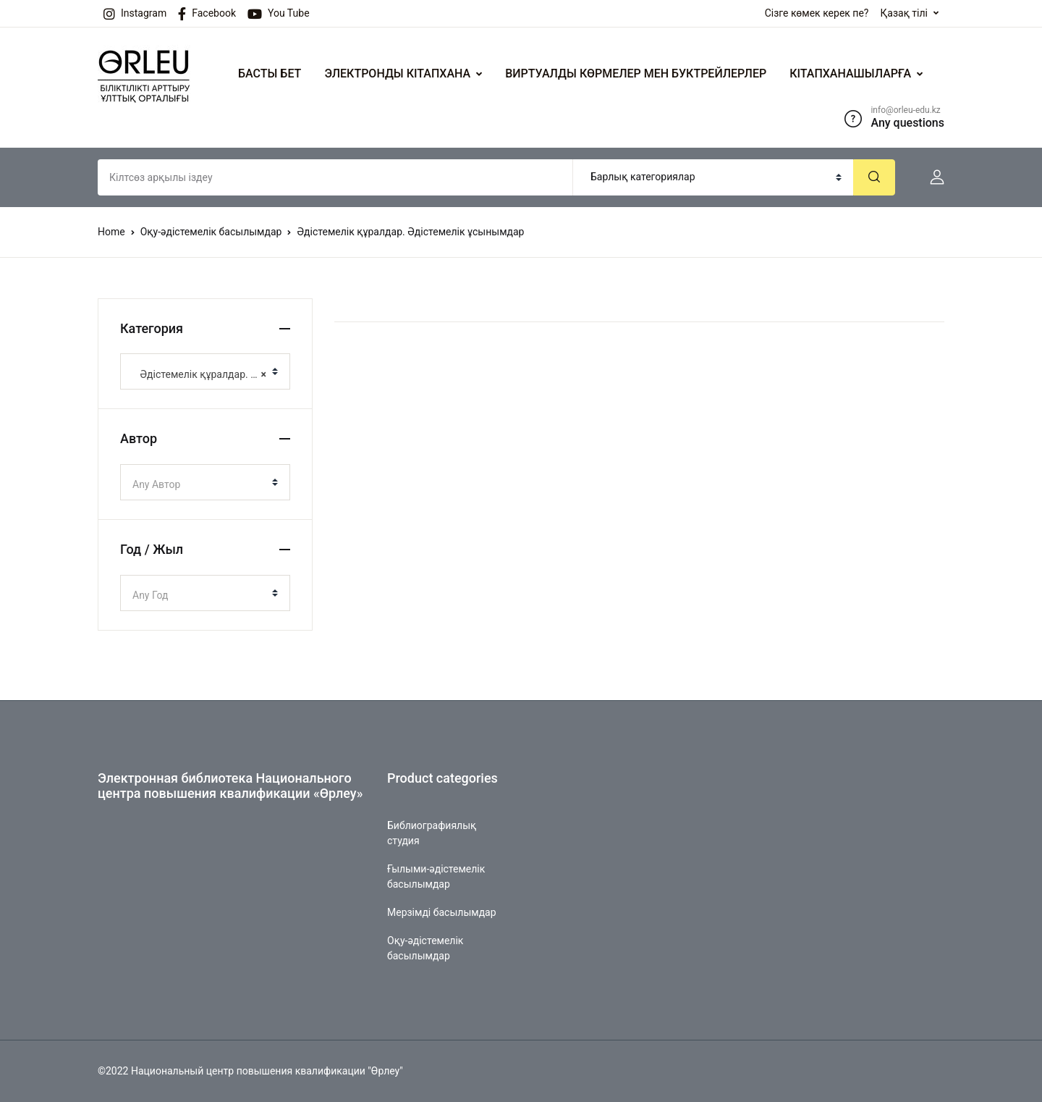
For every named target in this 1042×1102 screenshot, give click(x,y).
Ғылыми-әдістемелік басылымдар (436, 876)
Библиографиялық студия (431, 833)
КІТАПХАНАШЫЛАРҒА (850, 73)
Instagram (134, 13)
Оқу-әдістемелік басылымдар (211, 231)
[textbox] (199, 484)
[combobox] (205, 371)
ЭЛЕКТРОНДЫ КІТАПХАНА (397, 73)
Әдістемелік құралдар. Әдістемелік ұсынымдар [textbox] (199, 374)
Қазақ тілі (904, 13)
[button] (931, 177)
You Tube (278, 13)
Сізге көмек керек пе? (817, 13)
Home (111, 231)
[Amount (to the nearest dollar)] (335, 177)
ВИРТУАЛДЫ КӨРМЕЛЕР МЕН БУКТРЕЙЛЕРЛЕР (635, 73)
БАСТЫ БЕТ (269, 73)
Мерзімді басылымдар (441, 912)
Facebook (207, 13)
